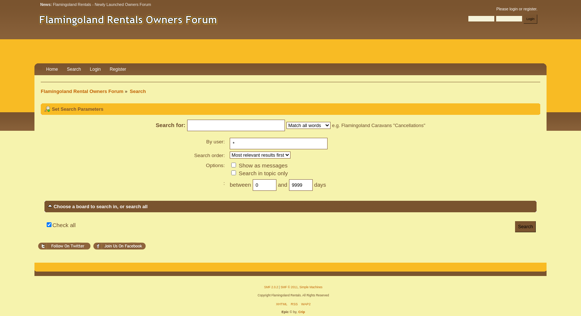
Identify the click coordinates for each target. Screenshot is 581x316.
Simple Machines (310, 287)
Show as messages (259, 165)
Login (95, 69)
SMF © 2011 (289, 287)
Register (118, 69)
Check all (64, 225)
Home (52, 69)
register (530, 9)
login (513, 9)
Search (74, 69)
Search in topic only (259, 173)
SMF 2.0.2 (271, 287)
